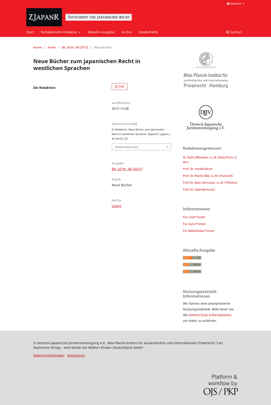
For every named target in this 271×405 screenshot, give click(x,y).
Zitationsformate (126, 147)
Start (30, 32)
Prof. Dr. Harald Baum (197, 169)
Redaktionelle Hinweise (59, 32)
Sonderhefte (148, 32)
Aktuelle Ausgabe (101, 32)
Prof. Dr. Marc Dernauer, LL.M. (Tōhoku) (210, 182)
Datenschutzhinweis (48, 355)
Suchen (234, 32)
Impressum (76, 355)
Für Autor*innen (194, 224)
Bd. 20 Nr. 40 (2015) (75, 47)
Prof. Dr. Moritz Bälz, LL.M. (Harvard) (208, 176)
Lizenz (116, 206)
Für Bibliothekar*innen (198, 231)
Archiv (126, 32)
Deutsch (234, 3)
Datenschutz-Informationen (210, 315)
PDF (121, 86)
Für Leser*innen (194, 217)
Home (37, 47)
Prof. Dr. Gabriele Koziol (199, 189)
